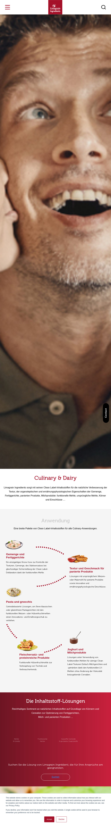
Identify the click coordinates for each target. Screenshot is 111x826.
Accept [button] (49, 819)
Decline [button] (61, 819)
